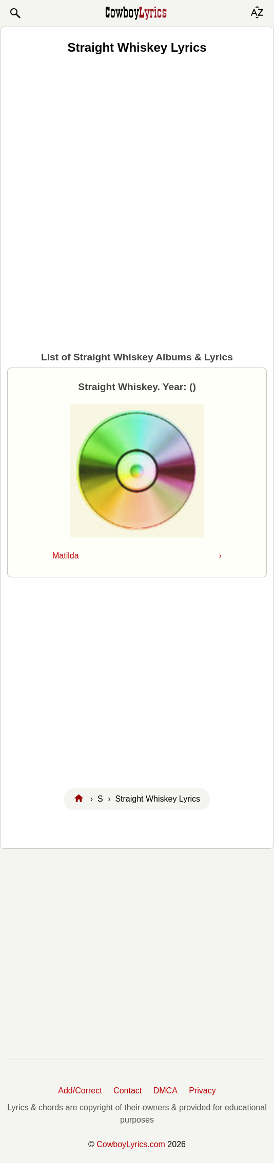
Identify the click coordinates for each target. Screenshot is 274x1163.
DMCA (165, 1090)
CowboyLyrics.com (130, 1144)
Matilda (137, 556)
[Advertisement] (137, 138)
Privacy (202, 1090)
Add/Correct (80, 1090)
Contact (127, 1090)
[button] (15, 13)
